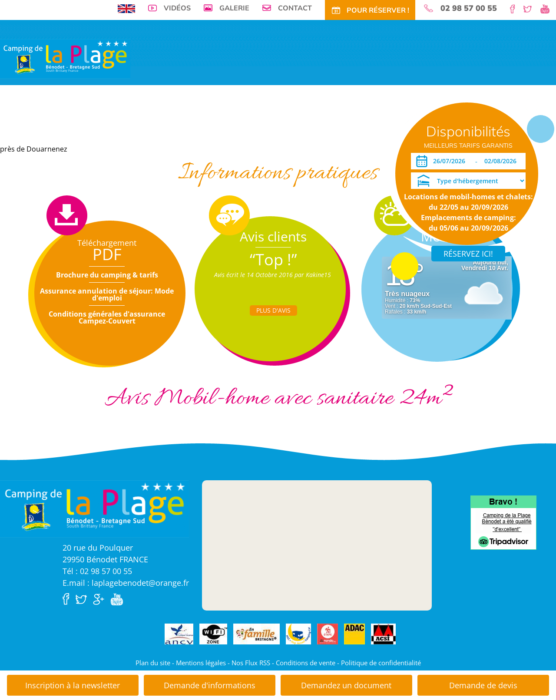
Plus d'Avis (273, 310)
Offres (187, 130)
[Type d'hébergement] (468, 180)
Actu (308, 130)
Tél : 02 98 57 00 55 (97, 571)
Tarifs (161, 130)
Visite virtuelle (39, 130)
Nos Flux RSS (251, 662)
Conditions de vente (305, 662)
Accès (330, 130)
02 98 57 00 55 (468, 8)
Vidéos (177, 7)
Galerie (234, 7)
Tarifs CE (216, 130)
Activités (248, 130)
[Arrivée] (450, 161)
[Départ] (502, 161)
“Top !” (273, 259)
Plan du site (153, 662)
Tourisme (281, 130)
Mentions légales (201, 662)
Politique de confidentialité (381, 662)
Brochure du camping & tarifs (107, 275)
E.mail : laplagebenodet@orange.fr (126, 583)
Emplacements (89, 130)
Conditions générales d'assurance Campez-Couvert (107, 317)
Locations (131, 130)
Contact (295, 7)
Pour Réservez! (367, 130)
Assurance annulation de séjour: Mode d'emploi (107, 294)
